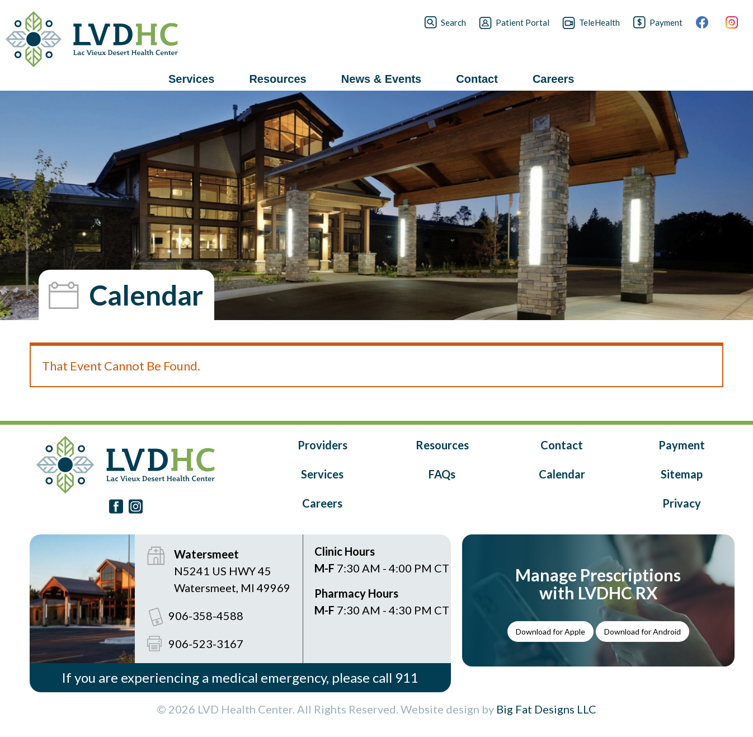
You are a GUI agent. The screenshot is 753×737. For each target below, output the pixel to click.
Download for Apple (550, 631)
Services (322, 474)
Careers (322, 503)
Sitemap (682, 474)
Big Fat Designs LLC (546, 709)
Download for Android (642, 631)
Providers (322, 445)
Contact (561, 445)
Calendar (562, 474)
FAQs (442, 474)
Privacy (681, 503)
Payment (681, 445)
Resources (442, 445)
